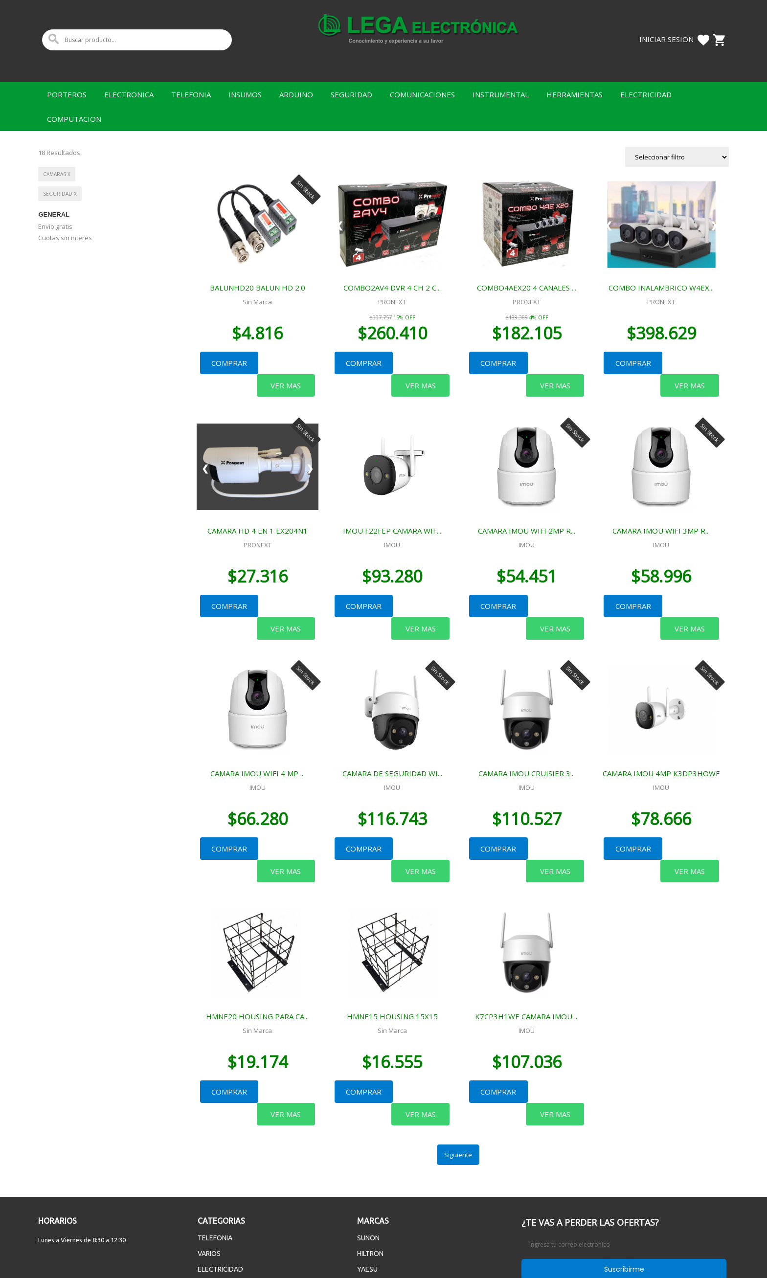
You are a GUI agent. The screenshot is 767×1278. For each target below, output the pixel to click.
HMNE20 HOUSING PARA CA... (257, 948)
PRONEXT (392, 301)
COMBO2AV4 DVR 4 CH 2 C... (392, 287)
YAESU (367, 1178)
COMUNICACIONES (422, 94)
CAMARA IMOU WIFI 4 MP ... (257, 728)
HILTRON (370, 1162)
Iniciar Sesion (666, 39)
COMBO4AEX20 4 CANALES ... (526, 287)
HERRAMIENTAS (574, 94)
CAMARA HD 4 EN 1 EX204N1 (257, 508)
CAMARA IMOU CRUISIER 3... (526, 728)
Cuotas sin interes (65, 237)
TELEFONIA (191, 94)
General (53, 214)
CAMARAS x (56, 174)
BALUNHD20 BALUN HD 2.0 (257, 287)
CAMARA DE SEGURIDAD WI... (392, 728)
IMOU (392, 521)
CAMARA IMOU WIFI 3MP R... (661, 508)
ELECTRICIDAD (646, 94)
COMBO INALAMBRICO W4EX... (661, 287)
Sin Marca (257, 301)
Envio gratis (55, 226)
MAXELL (370, 1194)
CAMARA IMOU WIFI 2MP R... (526, 508)
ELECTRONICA (129, 94)
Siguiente (458, 1063)
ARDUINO (296, 94)
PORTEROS (67, 94)
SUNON (368, 1147)
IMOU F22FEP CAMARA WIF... (392, 508)
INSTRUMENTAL (501, 94)
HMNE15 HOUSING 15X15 (392, 948)
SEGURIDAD (351, 94)
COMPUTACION (74, 119)
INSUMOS (245, 94)
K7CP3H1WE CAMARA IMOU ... (527, 948)
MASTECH (372, 1209)
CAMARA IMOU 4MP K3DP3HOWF (661, 728)
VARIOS (209, 1162)
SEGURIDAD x (60, 193)
